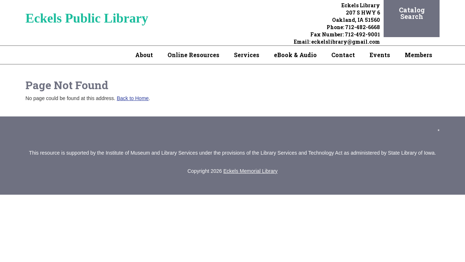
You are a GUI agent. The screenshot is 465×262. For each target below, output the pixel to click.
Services (246, 55)
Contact (343, 55)
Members (418, 55)
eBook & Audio (295, 55)
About (144, 55)
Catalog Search (412, 13)
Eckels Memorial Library (250, 171)
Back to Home (133, 98)
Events (379, 55)
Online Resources (193, 55)
